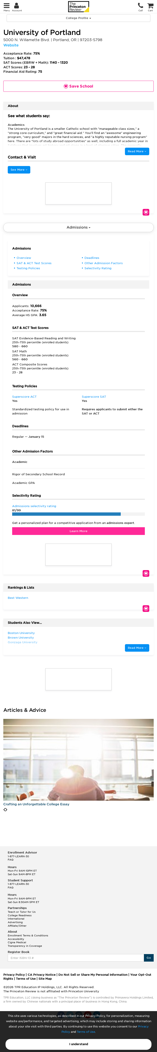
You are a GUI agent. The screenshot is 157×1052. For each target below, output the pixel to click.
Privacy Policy (14, 974)
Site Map (45, 978)
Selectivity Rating (97, 268)
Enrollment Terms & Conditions (28, 935)
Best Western (18, 598)
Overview (24, 258)
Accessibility (16, 939)
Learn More (79, 531)
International (16, 918)
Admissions (78, 227)
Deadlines (91, 258)
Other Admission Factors (103, 263)
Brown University (21, 637)
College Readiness (20, 915)
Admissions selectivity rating (34, 506)
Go (149, 957)
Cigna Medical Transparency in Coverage (25, 944)
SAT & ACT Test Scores (34, 263)
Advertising (15, 922)
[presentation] (4, 810)
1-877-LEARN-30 (18, 856)
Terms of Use (86, 1031)
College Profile (78, 18)
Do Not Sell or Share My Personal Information (92, 974)
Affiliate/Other (17, 925)
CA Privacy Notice (42, 974)
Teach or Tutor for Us (22, 911)
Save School (146, 212)
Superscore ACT (24, 396)
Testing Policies (28, 268)
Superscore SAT (94, 396)
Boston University (21, 633)
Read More (137, 151)
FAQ (10, 859)
